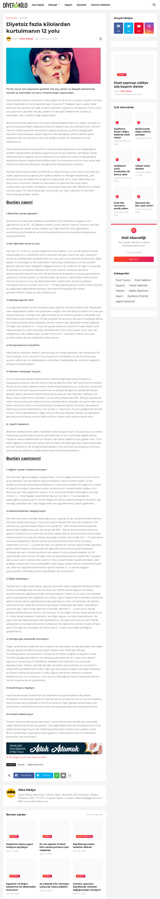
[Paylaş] (100, 38)
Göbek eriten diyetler (142, 167)
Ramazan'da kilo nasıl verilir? (144, 204)
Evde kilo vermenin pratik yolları (121, 205)
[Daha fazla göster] (69, 775)
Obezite (120, 290)
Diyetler (81, 4)
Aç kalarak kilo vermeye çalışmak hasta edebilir (54, 885)
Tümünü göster (94, 814)
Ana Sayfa (38, 4)
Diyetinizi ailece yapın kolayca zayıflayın (19, 846)
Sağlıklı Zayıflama (138, 290)
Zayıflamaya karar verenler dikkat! (84, 846)
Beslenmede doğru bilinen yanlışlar (143, 131)
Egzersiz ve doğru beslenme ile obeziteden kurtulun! (21, 886)
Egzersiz (120, 285)
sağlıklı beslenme (35, 764)
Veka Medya (27, 790)
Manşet (52, 4)
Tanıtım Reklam (100, 4)
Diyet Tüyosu (123, 280)
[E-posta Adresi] (134, 252)
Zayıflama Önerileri (138, 296)
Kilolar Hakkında (138, 285)
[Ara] (154, 5)
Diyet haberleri (143, 280)
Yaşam (68, 4)
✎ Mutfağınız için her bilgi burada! (26, 757)
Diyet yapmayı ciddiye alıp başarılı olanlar (131, 85)
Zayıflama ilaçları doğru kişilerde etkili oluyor (122, 133)
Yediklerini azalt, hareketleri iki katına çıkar (122, 170)
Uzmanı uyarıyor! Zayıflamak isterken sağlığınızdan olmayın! (87, 886)
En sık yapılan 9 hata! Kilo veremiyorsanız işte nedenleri (54, 847)
